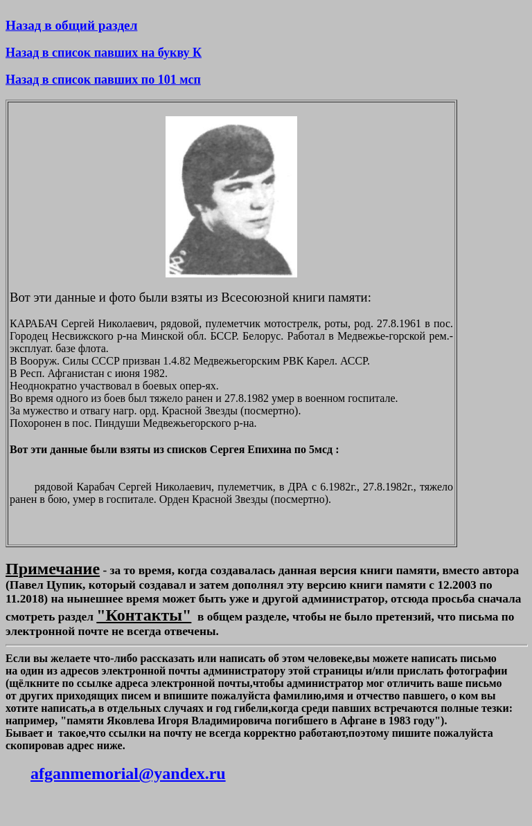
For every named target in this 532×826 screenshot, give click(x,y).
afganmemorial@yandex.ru (128, 773)
